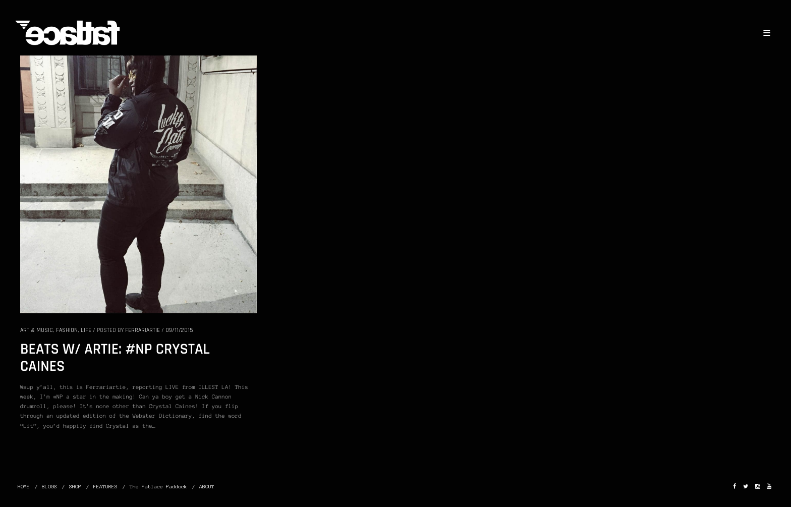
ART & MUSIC (36, 330)
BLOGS (49, 486)
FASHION (67, 330)
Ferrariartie (142, 330)
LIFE (86, 330)
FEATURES (105, 486)
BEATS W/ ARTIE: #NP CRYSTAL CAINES (115, 358)
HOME (24, 486)
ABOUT (206, 486)
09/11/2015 (179, 330)
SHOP (75, 486)
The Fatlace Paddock (158, 486)
